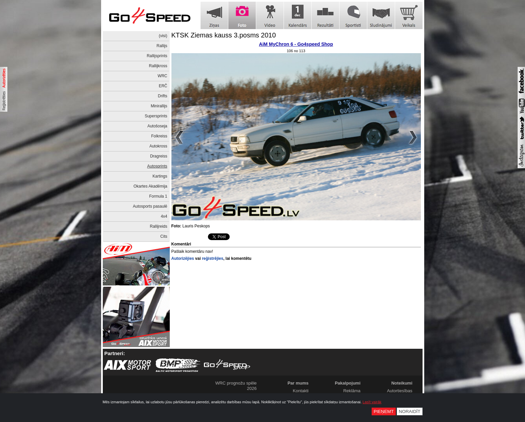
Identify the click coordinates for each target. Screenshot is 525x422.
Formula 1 (158, 196)
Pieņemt (384, 411)
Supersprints (156, 116)
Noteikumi (401, 383)
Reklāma (351, 390)
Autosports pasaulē (150, 206)
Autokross (158, 146)
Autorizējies (182, 258)
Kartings (159, 176)
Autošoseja (157, 126)
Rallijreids (158, 226)
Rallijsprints (157, 56)
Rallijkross (158, 66)
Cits (163, 236)
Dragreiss (158, 156)
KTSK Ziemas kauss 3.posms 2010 (223, 35)
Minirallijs (159, 106)
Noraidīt (410, 411)
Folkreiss (159, 136)
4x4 (164, 216)
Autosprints (157, 166)
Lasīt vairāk (372, 402)
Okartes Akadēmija (150, 186)
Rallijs (161, 45)
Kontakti (301, 390)
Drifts (162, 96)
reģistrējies (212, 258)
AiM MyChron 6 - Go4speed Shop (296, 44)
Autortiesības (399, 390)
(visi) (163, 35)
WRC (162, 76)
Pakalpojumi (348, 383)
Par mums (298, 383)
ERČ (163, 86)
